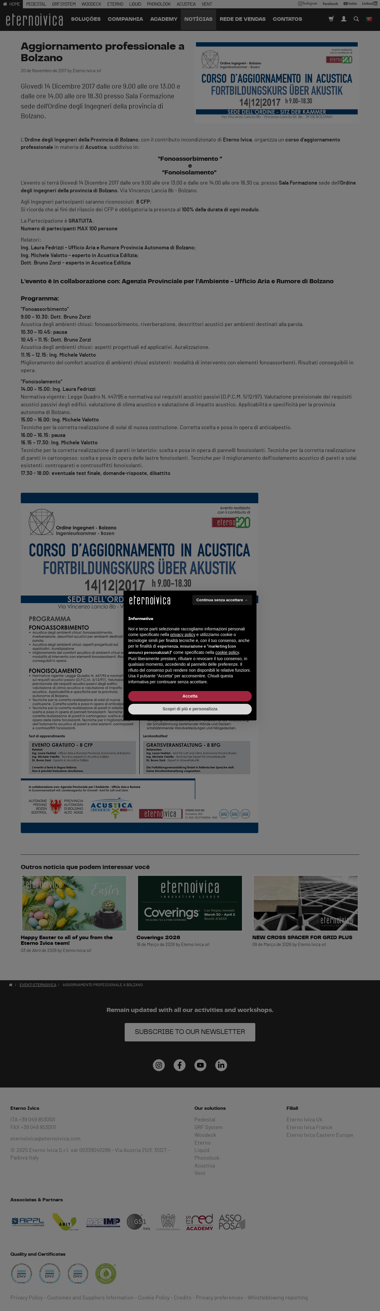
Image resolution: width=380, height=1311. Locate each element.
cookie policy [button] (227, 652)
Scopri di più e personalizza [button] (190, 708)
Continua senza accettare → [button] (222, 600)
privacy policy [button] (182, 634)
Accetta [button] (190, 696)
